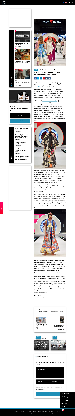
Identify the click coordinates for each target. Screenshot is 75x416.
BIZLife (43, 69)
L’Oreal (40, 87)
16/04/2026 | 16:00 (18, 160)
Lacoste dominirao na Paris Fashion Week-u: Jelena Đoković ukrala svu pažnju (58, 344)
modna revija (54, 311)
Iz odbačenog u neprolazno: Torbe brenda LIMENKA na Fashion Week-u (22, 63)
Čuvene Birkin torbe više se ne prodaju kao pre (21, 43)
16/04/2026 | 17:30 (18, 139)
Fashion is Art (56, 310)
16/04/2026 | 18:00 (18, 131)
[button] (67, 393)
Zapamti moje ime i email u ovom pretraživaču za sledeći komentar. (49, 388)
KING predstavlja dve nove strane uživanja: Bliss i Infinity (21, 143)
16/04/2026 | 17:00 (18, 145)
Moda (36, 69)
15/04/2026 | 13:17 (18, 46)
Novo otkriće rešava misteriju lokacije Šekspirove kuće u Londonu (21, 150)
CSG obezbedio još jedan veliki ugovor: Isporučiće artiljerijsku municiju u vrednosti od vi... (21, 136)
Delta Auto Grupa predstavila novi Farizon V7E (21, 129)
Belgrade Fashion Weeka (49, 101)
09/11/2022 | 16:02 (49, 69)
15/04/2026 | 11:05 (18, 66)
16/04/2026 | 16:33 (18, 153)
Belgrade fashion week (45, 310)
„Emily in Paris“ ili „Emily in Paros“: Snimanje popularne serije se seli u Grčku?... (22, 82)
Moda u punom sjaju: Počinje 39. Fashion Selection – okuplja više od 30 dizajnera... (41, 344)
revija (61, 311)
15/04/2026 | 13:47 (18, 85)
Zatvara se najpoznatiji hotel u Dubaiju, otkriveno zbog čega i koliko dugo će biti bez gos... (22, 158)
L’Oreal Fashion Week (43, 311)
